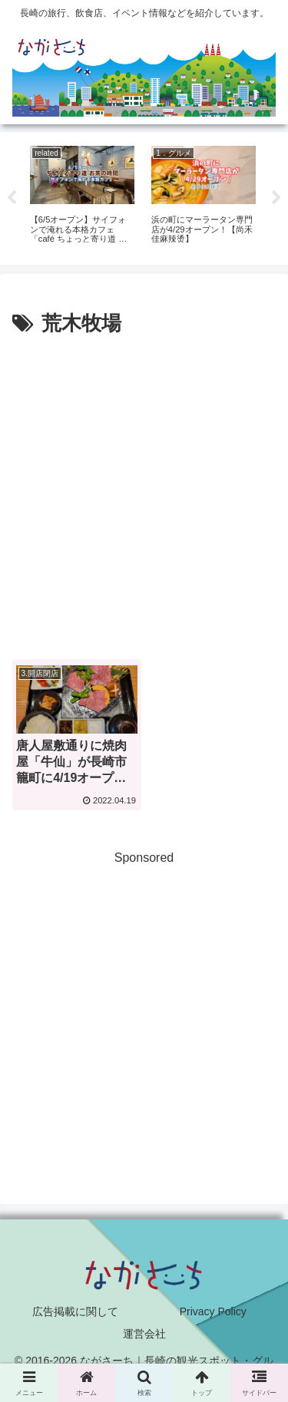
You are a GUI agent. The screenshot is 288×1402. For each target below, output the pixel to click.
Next (276, 198)
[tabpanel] (82, 196)
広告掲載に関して (75, 1311)
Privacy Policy (213, 1311)
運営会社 (144, 1334)
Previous (11, 198)
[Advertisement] (144, 493)
